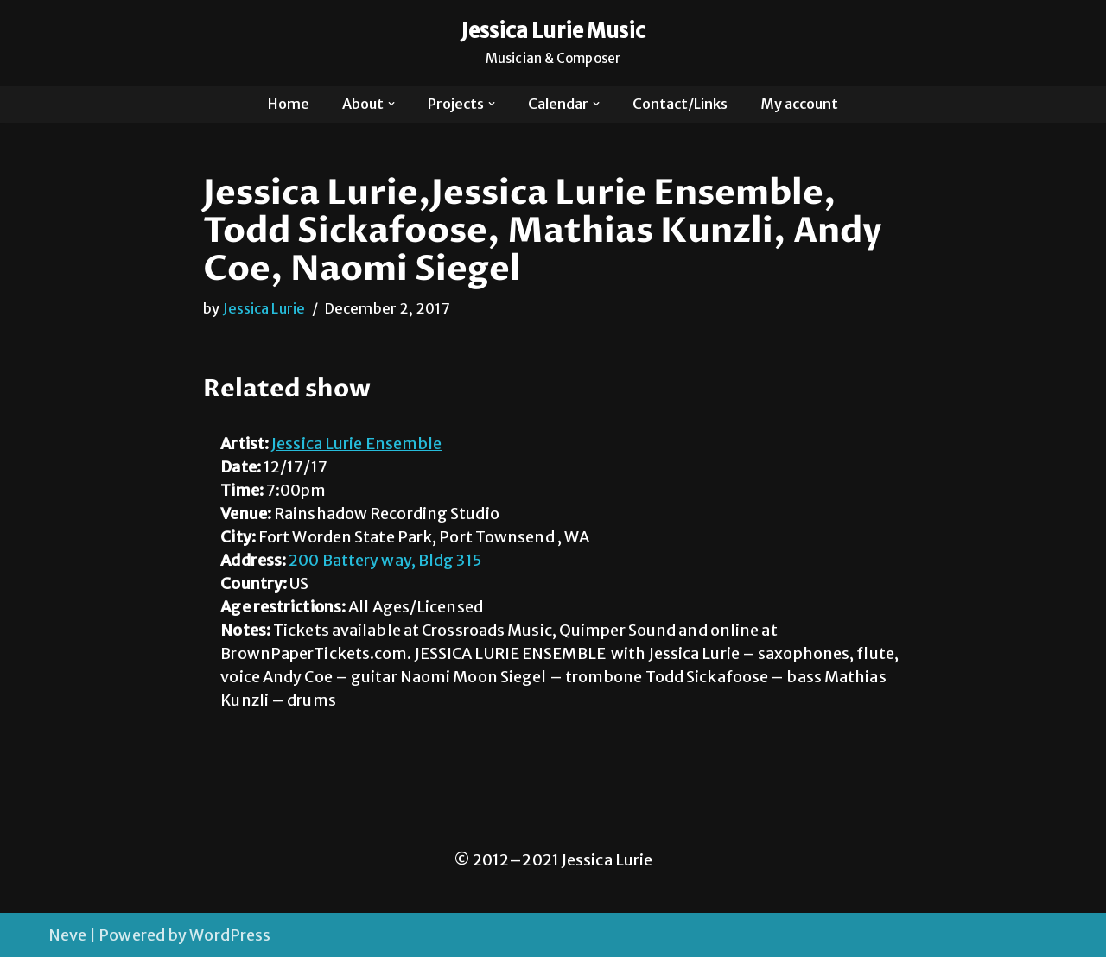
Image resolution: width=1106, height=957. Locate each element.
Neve (67, 935)
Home (288, 103)
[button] (391, 103)
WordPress (229, 935)
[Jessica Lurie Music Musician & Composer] (553, 43)
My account (799, 103)
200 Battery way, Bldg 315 (385, 560)
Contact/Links (680, 103)
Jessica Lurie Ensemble (356, 443)
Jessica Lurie (264, 308)
